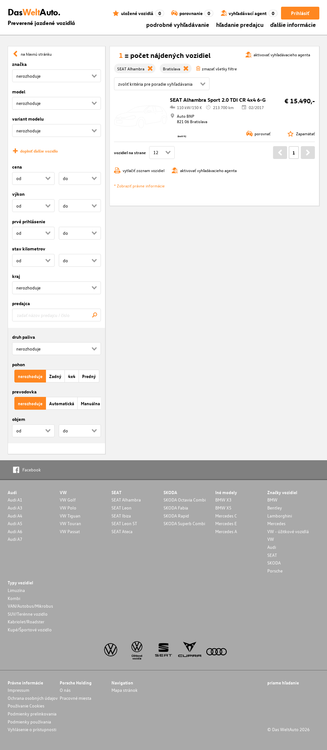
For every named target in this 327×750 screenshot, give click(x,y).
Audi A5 (15, 523)
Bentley (274, 508)
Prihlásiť (300, 13)
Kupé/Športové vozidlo (30, 630)
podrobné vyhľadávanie (177, 24)
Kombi (14, 598)
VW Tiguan (70, 516)
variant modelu (28, 119)
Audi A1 (15, 500)
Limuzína (16, 590)
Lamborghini (279, 516)
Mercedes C (226, 516)
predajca (21, 303)
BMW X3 (223, 500)
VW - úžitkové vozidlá (288, 531)
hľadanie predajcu (239, 24)
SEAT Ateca (122, 531)
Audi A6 (15, 531)
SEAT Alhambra (126, 500)
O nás (65, 690)
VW (270, 539)
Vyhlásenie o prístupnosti (32, 729)
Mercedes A (226, 531)
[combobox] (56, 315)
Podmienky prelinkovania (32, 714)
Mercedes (276, 523)
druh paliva (23, 337)
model (18, 92)
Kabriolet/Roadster (26, 622)
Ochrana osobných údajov (33, 698)
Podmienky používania (29, 722)
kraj (16, 276)
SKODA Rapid (176, 516)
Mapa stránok (124, 690)
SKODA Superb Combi (184, 523)
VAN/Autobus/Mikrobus (30, 606)
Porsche (275, 571)
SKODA (274, 563)
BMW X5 (223, 508)
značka (19, 64)
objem (18, 419)
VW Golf (68, 500)
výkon (18, 194)
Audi (271, 547)
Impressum (18, 690)
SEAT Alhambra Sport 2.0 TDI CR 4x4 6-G (218, 100)
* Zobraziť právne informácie (139, 185)
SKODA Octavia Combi (185, 500)
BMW (272, 500)
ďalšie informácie (293, 24)
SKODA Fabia (176, 508)
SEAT (272, 555)
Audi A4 (15, 516)
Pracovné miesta (75, 698)
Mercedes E (226, 523)
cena (17, 167)
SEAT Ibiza (121, 516)
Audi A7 (15, 539)
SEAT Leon (121, 508)
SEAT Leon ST (124, 523)
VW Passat (70, 531)
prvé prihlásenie (28, 221)
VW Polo (68, 508)
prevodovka (24, 392)
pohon (18, 364)
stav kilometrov (28, 249)
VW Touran (70, 523)
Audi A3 (15, 508)
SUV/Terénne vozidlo (28, 614)
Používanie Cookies (26, 706)
